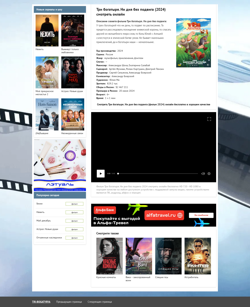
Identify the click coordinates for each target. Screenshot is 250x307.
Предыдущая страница (69, 301)
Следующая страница (100, 301)
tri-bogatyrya (41, 301)
